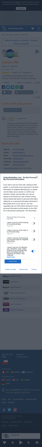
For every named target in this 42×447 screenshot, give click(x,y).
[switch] (33, 223)
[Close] (38, 178)
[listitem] (21, 217)
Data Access (23, 269)
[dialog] (21, 223)
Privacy (34, 269)
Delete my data (10, 269)
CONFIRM (13, 261)
